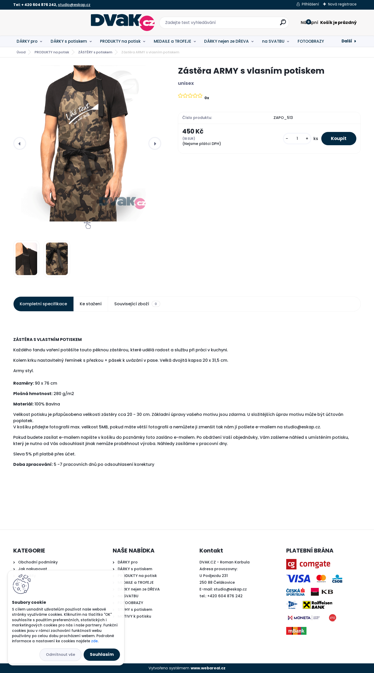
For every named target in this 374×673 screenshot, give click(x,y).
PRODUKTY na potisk (120, 41)
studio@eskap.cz (74, 4)
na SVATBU (273, 41)
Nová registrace (342, 4)
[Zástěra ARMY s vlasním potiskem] (87, 143)
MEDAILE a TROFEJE (172, 41)
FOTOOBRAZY (311, 41)
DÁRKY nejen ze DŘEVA (226, 41)
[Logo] (45, 23)
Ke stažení (91, 304)
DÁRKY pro (27, 41)
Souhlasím (102, 654)
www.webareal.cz (208, 668)
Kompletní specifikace (43, 304)
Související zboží (137, 304)
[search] (244, 24)
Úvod (21, 52)
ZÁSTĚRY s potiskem (95, 52)
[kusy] (295, 139)
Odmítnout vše (60, 654)
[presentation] (19, 143)
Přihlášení (310, 4)
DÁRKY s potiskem (69, 41)
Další (347, 41)
